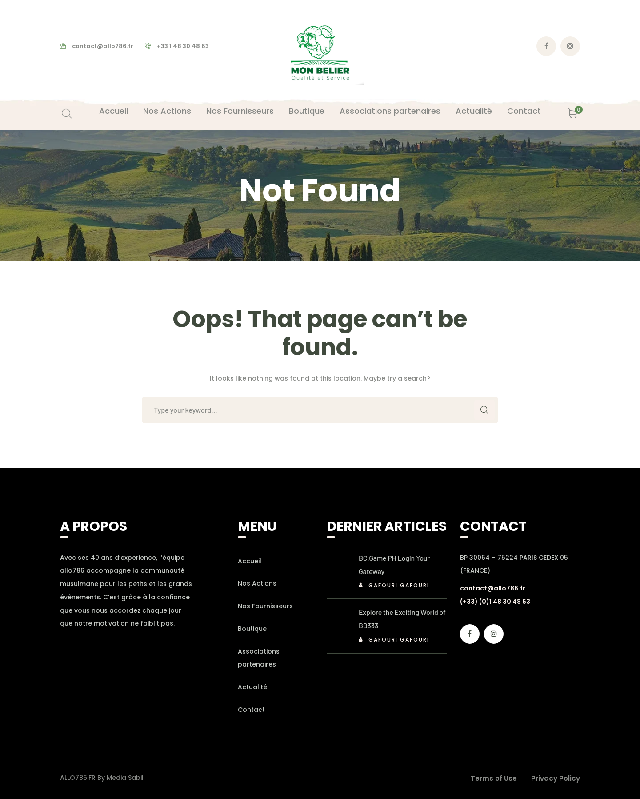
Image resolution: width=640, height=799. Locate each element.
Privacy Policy (555, 778)
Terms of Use (494, 778)
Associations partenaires (259, 658)
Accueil (249, 561)
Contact (251, 709)
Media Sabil (125, 777)
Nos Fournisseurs (265, 606)
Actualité (252, 687)
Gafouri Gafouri (398, 585)
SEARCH (484, 410)
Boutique (252, 628)
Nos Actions (257, 583)
